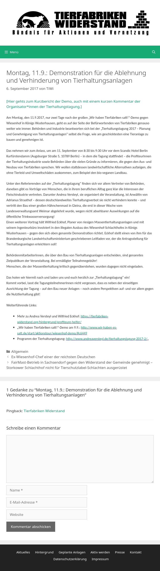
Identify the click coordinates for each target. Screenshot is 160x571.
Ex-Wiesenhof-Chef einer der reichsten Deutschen (53, 356)
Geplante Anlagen (72, 552)
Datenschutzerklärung (70, 559)
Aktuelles (23, 552)
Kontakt (136, 552)
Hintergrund (44, 552)
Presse (120, 552)
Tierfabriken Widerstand (44, 410)
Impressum (100, 559)
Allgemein (19, 351)
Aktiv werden (100, 552)
